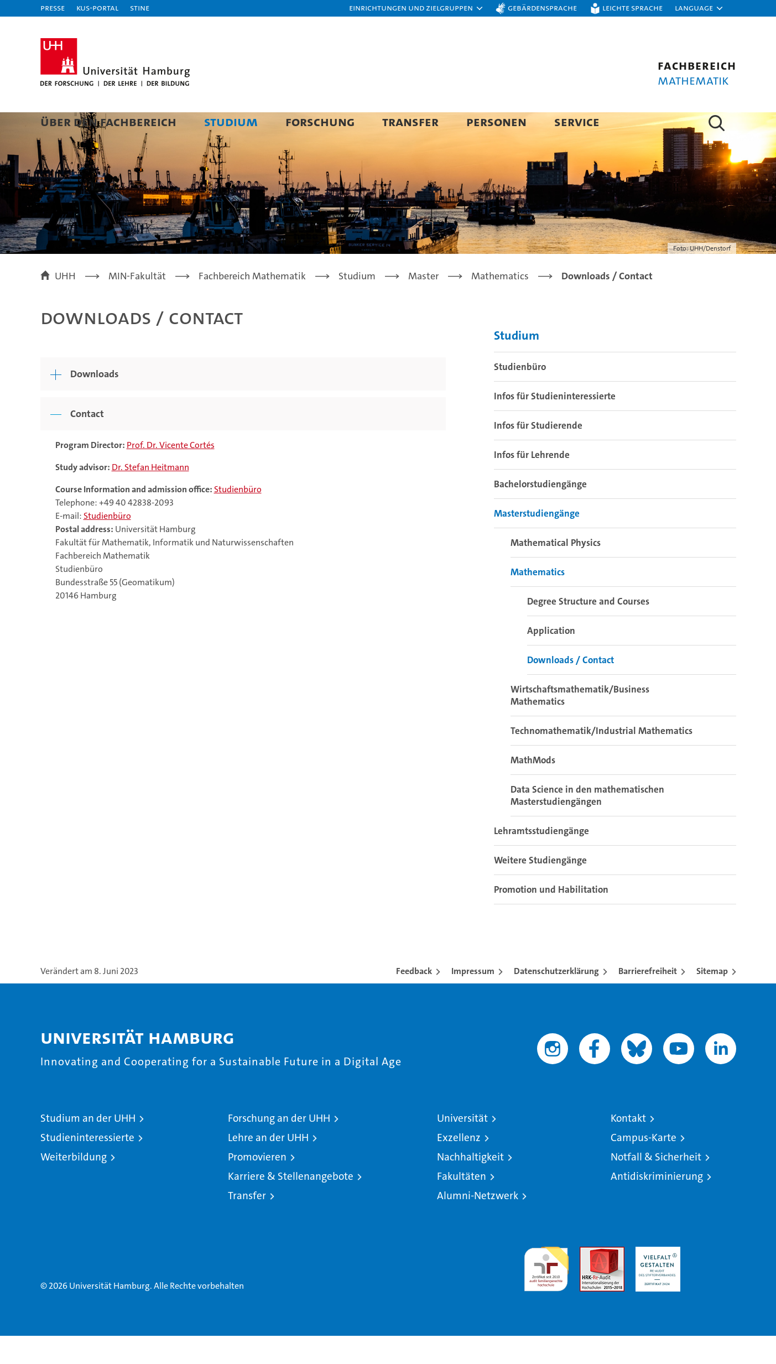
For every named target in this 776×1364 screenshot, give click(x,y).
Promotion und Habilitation (551, 918)
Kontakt (628, 1146)
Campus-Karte (643, 1166)
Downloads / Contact (570, 688)
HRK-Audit (655, 1281)
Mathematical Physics (556, 571)
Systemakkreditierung (713, 1281)
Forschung (320, 121)
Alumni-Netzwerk (477, 1224)
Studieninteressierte (87, 1166)
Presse (52, 7)
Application (551, 659)
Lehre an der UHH (268, 1166)
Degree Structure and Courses (588, 629)
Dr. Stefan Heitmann (150, 495)
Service (577, 121)
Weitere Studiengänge (540, 888)
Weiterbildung (73, 1185)
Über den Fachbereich (108, 121)
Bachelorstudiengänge (540, 512)
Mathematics (538, 600)
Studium (231, 121)
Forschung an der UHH (279, 1146)
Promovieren (257, 1185)
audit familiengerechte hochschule (546, 1292)
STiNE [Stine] (139, 7)
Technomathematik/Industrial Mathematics (601, 759)
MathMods (533, 788)
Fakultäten (461, 1204)
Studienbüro (238, 517)
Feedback (414, 999)
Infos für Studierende (538, 453)
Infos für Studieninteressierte (555, 424)
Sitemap (712, 999)
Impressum (472, 999)
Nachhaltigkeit (470, 1185)
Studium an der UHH (88, 1146)
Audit (590, 1281)
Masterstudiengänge (537, 541)
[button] (416, 8)
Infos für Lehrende (532, 483)
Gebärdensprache (542, 7)
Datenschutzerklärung (556, 999)
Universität (462, 1146)
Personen (496, 121)
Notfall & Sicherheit (656, 1185)
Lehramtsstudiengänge (541, 859)
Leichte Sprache (632, 7)
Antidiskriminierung (657, 1204)
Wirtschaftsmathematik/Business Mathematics (580, 723)
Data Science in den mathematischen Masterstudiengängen (587, 823)
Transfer (410, 121)
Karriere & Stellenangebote (290, 1204)
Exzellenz (459, 1166)
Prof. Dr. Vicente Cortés (171, 473)
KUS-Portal (97, 7)
